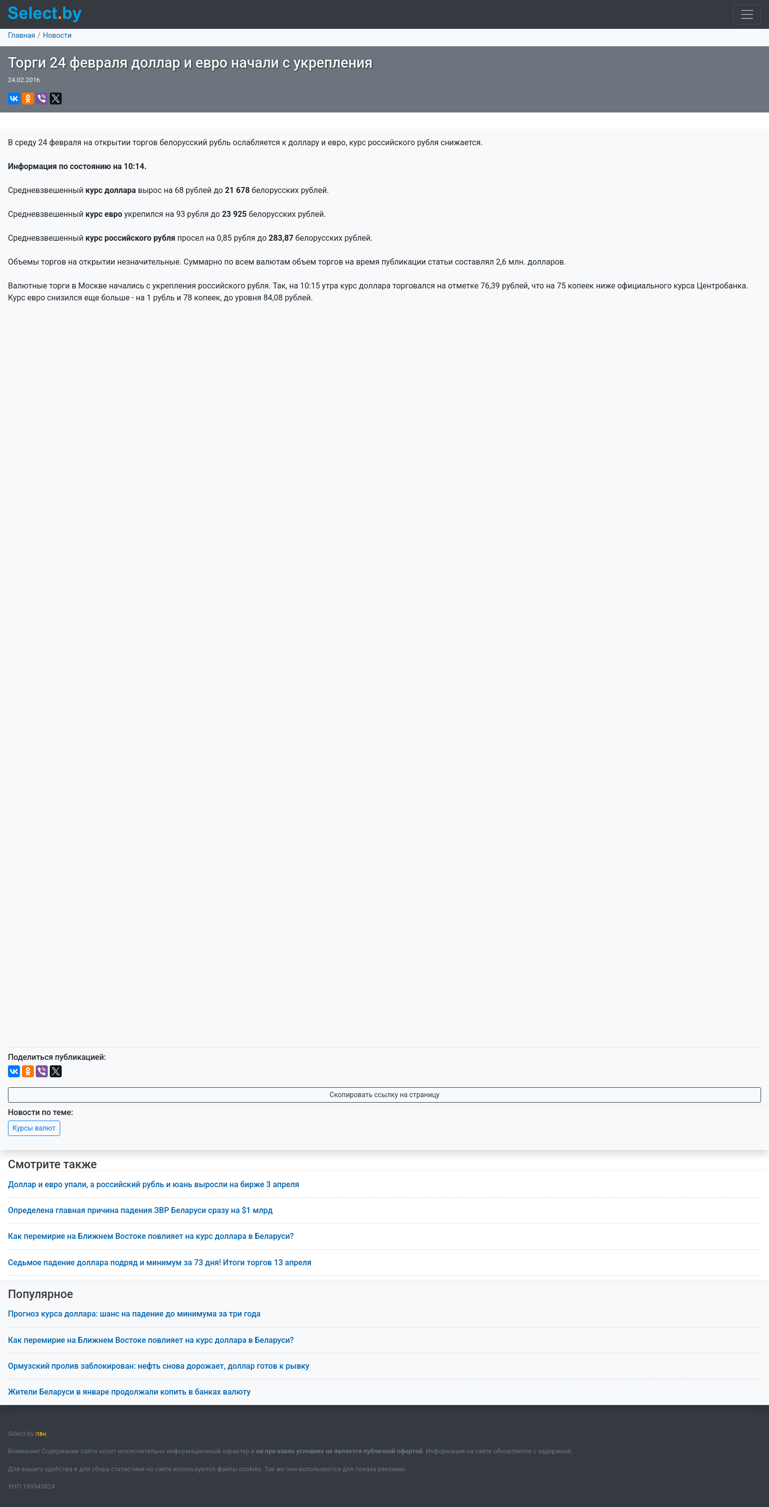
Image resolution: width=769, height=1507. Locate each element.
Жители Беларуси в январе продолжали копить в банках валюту (129, 1392)
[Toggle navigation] (747, 14)
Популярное (40, 1294)
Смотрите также (52, 1164)
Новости (57, 35)
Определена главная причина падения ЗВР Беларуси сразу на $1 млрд (140, 1210)
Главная (21, 35)
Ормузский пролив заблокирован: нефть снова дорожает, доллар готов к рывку (158, 1366)
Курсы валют (34, 1128)
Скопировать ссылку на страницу (385, 1095)
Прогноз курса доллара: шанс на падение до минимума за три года (134, 1314)
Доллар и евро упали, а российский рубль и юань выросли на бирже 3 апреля (153, 1184)
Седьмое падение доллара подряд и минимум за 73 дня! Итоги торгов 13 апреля (159, 1262)
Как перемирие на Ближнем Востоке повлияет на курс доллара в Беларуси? (151, 1236)
